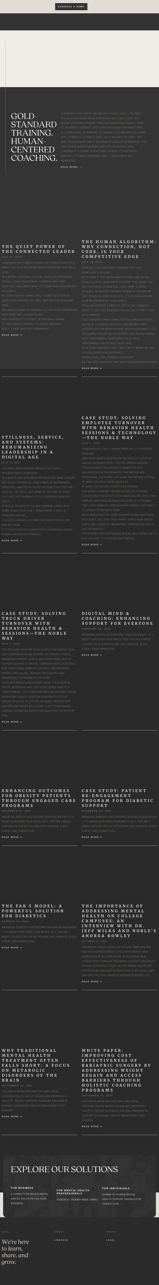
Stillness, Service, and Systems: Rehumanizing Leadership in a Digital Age (33, 447)
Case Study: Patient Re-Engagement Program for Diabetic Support (118, 798)
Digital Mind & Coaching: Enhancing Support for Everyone (118, 618)
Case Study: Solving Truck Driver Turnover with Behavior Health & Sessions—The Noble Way (34, 626)
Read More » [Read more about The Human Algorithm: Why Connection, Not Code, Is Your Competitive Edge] (92, 368)
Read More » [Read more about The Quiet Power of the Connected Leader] (12, 335)
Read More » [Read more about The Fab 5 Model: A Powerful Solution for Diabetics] (12, 947)
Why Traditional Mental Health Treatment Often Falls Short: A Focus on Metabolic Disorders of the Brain (36, 1065)
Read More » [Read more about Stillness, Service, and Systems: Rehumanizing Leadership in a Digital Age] (12, 540)
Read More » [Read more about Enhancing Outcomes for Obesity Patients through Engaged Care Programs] (12, 837)
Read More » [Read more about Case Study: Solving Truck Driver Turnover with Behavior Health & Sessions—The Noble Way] (12, 721)
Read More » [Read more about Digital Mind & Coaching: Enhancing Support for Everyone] (92, 655)
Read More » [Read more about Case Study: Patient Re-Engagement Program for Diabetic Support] (92, 837)
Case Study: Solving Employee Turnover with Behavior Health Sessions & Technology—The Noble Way (119, 427)
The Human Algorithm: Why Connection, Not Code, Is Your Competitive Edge (119, 249)
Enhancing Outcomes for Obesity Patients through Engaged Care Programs (39, 798)
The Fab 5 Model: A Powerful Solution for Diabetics (33, 911)
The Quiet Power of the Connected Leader (38, 249)
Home (118, 21)
